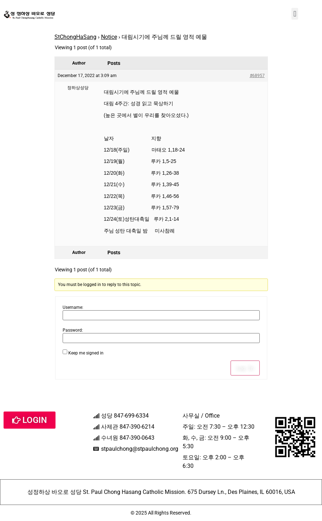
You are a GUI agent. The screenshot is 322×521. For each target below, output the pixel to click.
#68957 (257, 75)
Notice (109, 37)
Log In (245, 368)
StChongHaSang (75, 37)
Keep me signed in (86, 353)
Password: (73, 330)
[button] (294, 14)
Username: (73, 307)
